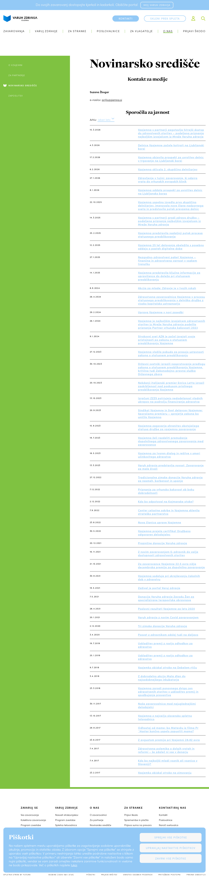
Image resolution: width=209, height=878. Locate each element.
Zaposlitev (15, 95)
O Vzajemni (15, 65)
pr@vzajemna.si (112, 100)
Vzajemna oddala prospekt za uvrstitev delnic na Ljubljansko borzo (170, 191)
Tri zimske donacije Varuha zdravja (162, 626)
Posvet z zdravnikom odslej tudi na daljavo (168, 634)
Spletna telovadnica (66, 825)
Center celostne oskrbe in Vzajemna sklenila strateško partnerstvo (169, 511)
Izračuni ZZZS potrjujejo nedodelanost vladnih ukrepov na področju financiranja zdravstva (170, 399)
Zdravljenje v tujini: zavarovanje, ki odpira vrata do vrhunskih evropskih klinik (167, 179)
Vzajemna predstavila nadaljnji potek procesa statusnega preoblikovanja (170, 234)
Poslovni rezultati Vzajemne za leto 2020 (166, 608)
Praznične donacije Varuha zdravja (162, 543)
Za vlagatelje (141, 31)
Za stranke (77, 31)
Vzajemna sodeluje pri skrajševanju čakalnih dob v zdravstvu (169, 577)
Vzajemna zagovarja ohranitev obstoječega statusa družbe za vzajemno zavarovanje (168, 427)
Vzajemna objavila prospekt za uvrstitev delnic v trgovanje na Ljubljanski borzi (171, 158)
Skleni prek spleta (165, 18)
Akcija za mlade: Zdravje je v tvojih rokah (167, 288)
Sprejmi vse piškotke (170, 837)
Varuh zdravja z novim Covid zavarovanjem (168, 617)
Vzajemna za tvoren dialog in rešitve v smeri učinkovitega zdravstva (169, 454)
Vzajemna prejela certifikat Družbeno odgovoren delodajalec (164, 532)
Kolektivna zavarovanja (33, 820)
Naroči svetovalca (168, 825)
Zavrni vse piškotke (170, 858)
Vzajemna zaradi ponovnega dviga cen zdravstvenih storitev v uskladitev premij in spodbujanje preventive (168, 691)
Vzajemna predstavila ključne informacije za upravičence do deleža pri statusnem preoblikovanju (169, 276)
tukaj (74, 865)
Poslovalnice (108, 31)
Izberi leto (104, 119)
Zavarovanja (14, 31)
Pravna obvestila (196, 874)
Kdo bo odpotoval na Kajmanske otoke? (166, 501)
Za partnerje (16, 75)
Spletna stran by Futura (17, 874)
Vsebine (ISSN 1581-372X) (61, 874)
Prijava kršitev (109, 874)
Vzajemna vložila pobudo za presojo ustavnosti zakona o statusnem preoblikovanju (171, 353)
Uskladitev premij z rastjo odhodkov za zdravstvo (165, 645)
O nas (168, 31)
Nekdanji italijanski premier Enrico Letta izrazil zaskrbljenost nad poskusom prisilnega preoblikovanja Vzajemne (171, 386)
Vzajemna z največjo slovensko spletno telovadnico (165, 717)
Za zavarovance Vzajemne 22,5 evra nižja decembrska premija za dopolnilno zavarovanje (171, 565)
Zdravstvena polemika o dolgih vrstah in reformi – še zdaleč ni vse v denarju (166, 750)
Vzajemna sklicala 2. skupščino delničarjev (167, 169)
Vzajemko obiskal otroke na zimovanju (165, 772)
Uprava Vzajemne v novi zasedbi (161, 312)
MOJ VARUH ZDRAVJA (156, 5)
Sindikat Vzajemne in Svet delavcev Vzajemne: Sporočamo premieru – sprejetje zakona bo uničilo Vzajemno (170, 413)
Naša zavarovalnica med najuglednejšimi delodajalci (167, 705)
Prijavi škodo (194, 31)
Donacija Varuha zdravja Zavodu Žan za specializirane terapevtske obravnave (166, 598)
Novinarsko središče (22, 85)
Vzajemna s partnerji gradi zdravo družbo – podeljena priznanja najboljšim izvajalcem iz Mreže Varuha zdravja (169, 221)
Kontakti (163, 814)
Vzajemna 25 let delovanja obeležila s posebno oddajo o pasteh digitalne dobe (171, 246)
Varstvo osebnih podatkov (137, 874)
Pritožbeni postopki (169, 874)
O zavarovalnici (98, 814)
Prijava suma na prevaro (138, 825)
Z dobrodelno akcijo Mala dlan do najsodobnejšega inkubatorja (162, 677)
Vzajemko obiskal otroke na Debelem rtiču (167, 667)
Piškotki (90, 874)
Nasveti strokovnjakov (66, 814)
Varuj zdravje (46, 31)
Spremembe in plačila (136, 820)
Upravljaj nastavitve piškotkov (170, 848)
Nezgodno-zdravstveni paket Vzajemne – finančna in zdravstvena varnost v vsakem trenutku (167, 260)
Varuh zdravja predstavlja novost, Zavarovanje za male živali (171, 466)
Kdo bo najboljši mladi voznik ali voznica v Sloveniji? (167, 762)
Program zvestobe (31, 825)
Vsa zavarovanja (30, 814)
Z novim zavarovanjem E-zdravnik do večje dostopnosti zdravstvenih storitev (168, 553)
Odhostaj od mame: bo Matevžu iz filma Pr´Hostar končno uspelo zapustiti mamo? (168, 729)
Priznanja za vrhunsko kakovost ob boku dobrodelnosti (166, 491)
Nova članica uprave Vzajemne (159, 522)
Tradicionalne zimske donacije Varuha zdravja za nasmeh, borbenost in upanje (170, 479)
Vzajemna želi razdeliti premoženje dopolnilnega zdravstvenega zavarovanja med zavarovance (171, 441)
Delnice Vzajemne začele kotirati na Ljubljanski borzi (171, 146)
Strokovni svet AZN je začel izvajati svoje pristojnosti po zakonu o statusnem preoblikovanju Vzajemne (166, 340)
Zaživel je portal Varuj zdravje (159, 588)
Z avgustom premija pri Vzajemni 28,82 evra (169, 739)
